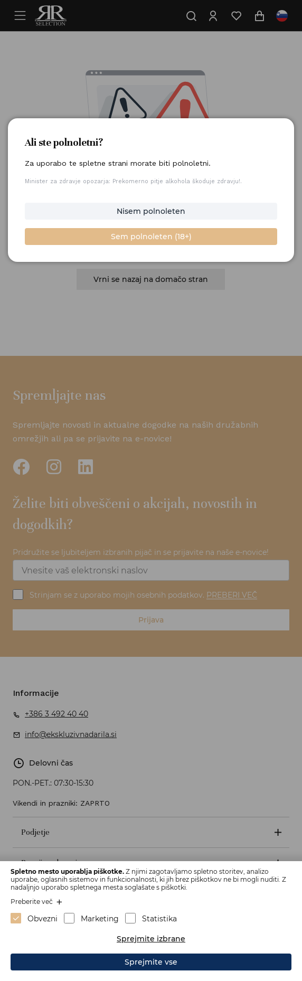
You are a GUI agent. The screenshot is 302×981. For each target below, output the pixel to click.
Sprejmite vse (151, 962)
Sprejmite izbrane (151, 939)
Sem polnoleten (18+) (151, 236)
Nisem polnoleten (151, 211)
